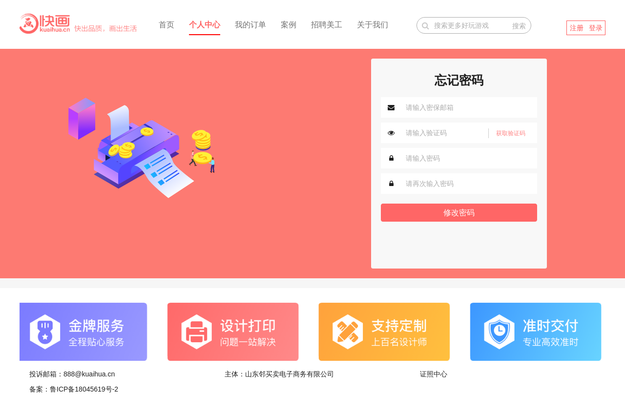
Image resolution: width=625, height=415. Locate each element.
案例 (288, 25)
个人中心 (204, 25)
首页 (166, 25)
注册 (576, 28)
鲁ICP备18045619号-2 (84, 389)
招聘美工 (326, 25)
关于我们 (372, 25)
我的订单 (250, 25)
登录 (596, 28)
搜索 (519, 26)
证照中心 (433, 374)
